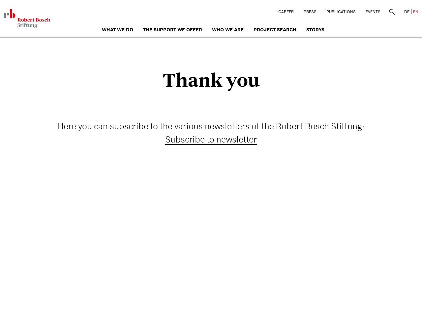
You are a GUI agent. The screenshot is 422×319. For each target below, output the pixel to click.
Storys (315, 30)
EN (415, 11)
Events (373, 11)
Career (286, 11)
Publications (341, 11)
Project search (275, 30)
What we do (117, 30)
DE (406, 11)
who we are (228, 30)
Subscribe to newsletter (211, 139)
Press (310, 11)
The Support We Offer (172, 30)
